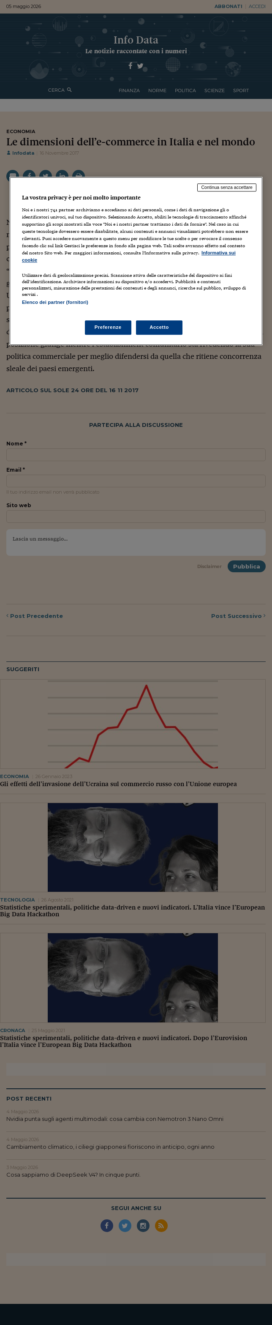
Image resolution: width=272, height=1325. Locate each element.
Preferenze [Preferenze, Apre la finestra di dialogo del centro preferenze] (108, 327)
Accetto (159, 327)
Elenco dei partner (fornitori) (55, 302)
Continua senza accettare (227, 187)
